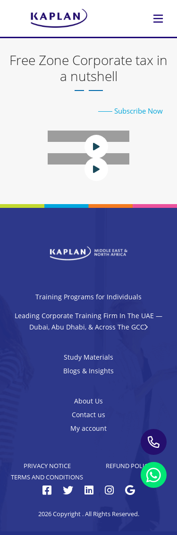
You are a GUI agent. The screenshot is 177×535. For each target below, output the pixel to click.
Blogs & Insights (88, 370)
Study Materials (88, 357)
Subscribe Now (130, 110)
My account (88, 428)
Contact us (88, 414)
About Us (88, 400)
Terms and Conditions (47, 477)
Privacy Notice (47, 465)
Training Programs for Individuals (88, 296)
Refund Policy (129, 465)
